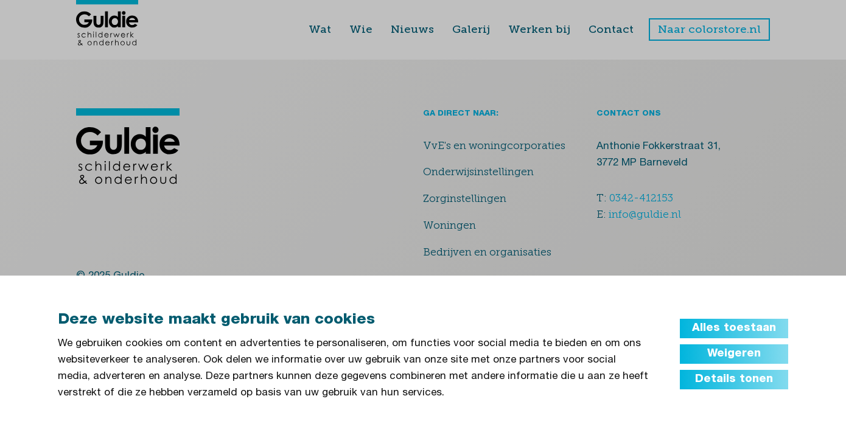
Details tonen (734, 379)
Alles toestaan (734, 328)
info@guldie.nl (645, 214)
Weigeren (734, 354)
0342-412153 (641, 198)
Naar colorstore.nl (709, 29)
